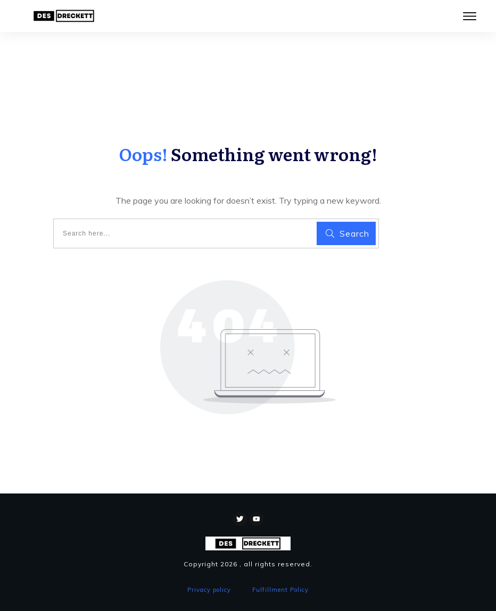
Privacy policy (209, 589)
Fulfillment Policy (280, 589)
